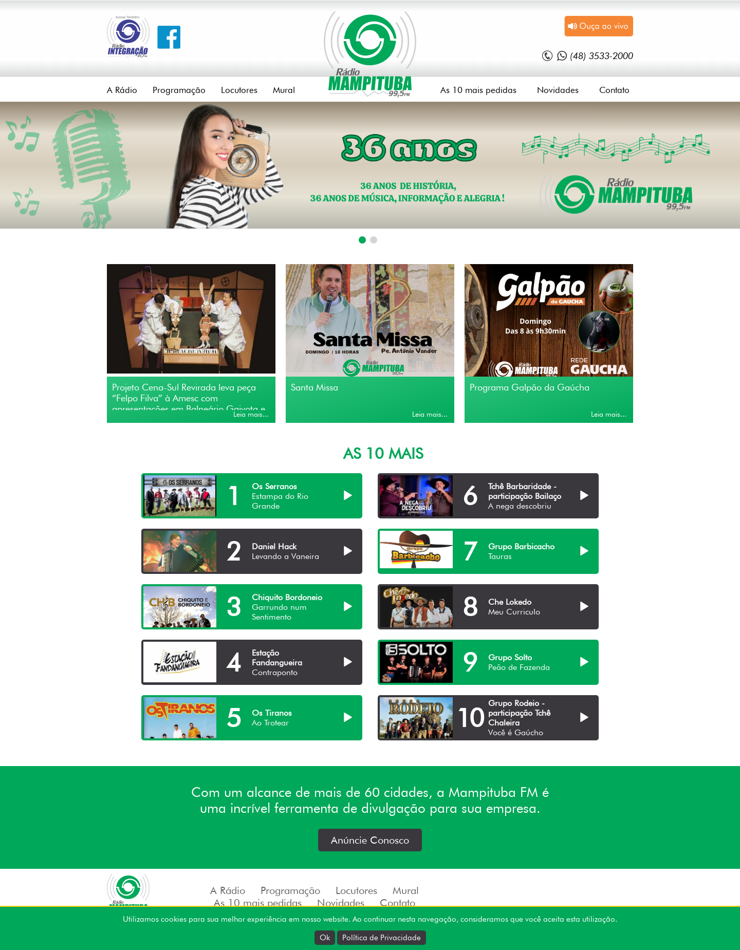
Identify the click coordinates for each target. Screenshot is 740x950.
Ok (325, 937)
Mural (284, 90)
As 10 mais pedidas (478, 90)
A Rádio (122, 90)
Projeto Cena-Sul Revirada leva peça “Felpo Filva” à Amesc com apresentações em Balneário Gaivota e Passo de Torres (188, 396)
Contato (614, 90)
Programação (179, 90)
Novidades (558, 90)
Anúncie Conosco (370, 840)
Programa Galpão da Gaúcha (529, 387)
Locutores (239, 90)
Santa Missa (314, 387)
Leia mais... (251, 414)
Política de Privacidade (381, 937)
